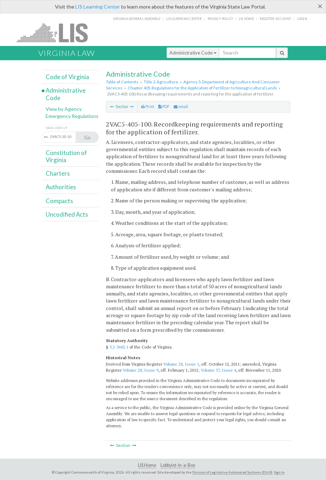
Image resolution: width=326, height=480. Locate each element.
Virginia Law (66, 53)
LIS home (246, 19)
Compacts (59, 201)
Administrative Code (193, 53)
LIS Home (147, 465)
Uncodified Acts (67, 214)
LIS (56, 32)
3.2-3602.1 (118, 347)
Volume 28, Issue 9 (140, 370)
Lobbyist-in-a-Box (178, 465)
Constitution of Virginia (66, 156)
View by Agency (64, 109)
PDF (163, 106)
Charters (58, 173)
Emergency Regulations (72, 116)
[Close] (320, 6)
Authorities (61, 187)
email (181, 106)
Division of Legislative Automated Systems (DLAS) (232, 472)
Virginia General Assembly (137, 19)
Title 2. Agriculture (161, 81)
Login (302, 19)
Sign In (279, 472)
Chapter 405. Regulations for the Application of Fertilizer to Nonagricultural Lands (202, 88)
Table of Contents (122, 81)
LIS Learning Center (97, 7)
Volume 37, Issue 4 (218, 370)
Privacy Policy (220, 19)
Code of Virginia (67, 77)
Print (147, 106)
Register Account (275, 19)
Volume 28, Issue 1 (181, 364)
